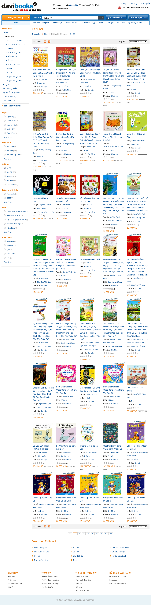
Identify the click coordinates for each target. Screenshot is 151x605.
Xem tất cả (7, 137)
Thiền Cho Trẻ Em (14, 40)
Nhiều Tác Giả (68, 396)
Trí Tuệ (9, 68)
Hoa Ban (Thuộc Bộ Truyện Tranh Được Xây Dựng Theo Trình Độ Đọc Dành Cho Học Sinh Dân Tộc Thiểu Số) (113, 265)
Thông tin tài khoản (82, 576)
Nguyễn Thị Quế (139, 214)
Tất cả (46, 18)
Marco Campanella (140, 452)
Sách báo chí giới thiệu (109, 22)
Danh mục (57, 22)
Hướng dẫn (145, 4)
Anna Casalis (131, 455)
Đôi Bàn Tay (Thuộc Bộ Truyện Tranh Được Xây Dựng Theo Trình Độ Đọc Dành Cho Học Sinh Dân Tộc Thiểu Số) (66, 330)
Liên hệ (10, 587)
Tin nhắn (79, 583)
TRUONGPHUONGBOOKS (113, 147)
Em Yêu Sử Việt (13, 64)
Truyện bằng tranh (14, 80)
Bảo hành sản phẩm (15, 583)
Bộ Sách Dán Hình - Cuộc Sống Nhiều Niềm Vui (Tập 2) (113, 390)
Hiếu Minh (66, 205)
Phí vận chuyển (47, 587)
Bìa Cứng (114, 96)
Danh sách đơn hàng (83, 580)
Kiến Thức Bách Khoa (15, 44)
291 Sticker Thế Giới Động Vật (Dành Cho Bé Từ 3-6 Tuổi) (43, 73)
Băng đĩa (6, 84)
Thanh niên (41, 83)
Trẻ (132, 401)
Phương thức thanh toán (50, 580)
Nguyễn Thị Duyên (69, 272)
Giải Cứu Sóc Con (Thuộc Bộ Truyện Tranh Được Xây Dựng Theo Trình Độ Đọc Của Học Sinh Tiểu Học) (137, 330)
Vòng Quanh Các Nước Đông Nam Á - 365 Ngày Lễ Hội (90, 73)
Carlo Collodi (90, 147)
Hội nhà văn (135, 144)
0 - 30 (72, 34)
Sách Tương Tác (13, 52)
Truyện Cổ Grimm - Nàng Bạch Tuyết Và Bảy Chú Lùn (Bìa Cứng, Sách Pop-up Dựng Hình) (113, 76)
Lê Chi (88, 263)
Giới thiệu (11, 576)
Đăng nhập (122, 4)
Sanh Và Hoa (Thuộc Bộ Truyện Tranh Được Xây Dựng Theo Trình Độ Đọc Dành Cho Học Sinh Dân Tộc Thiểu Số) (137, 204)
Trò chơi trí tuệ (9, 100)
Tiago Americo (115, 452)
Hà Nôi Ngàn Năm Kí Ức (90, 259)
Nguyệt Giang (44, 79)
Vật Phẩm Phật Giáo (11, 92)
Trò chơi (9, 72)
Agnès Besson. (91, 452)
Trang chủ (36, 34)
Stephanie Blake (139, 140)
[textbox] (75, 17)
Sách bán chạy (88, 22)
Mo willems (43, 452)
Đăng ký (133, 4)
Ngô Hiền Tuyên (68, 339)
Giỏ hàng (79, 587)
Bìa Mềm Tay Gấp (47, 212)
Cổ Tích (9, 60)
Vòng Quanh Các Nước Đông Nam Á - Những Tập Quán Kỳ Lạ (66, 73)
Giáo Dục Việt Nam (115, 221)
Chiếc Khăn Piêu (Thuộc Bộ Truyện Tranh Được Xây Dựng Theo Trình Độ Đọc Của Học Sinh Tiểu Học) (43, 394)
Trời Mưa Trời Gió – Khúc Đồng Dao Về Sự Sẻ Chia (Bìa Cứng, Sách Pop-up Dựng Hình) (42, 140)
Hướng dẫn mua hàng (49, 576)
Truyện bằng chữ (13, 76)
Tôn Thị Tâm (43, 278)
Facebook (113, 580)
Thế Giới (111, 92)
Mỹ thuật (63, 400)
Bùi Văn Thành (115, 217)
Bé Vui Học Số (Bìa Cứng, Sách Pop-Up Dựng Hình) (65, 137)
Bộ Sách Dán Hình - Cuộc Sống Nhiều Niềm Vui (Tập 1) (66, 390)
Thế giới (87, 456)
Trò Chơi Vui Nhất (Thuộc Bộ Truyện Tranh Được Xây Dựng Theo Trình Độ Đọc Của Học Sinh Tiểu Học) (113, 330)
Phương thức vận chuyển (50, 583)
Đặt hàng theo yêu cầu (132, 22)
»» (111, 533)
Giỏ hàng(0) (117, 17)
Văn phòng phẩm (10, 88)
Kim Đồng (64, 86)
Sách (6, 32)
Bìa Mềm (44, 87)
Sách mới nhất (72, 22)
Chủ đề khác (11, 56)
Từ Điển (9, 48)
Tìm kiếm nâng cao (41, 22)
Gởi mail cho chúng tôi (118, 583)
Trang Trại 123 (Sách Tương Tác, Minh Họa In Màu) (112, 137)
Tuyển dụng (12, 580)
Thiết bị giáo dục (10, 96)
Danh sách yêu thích (138, 17)
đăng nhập (73, 5)
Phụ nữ (63, 276)
